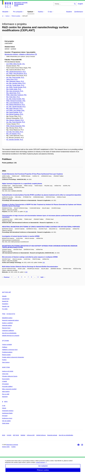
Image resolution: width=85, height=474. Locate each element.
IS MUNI (9, 435)
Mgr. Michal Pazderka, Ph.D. (14, 114)
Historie (4, 408)
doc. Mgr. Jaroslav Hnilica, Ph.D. (16, 83)
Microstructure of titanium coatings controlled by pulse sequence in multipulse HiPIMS (30, 257)
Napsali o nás (5, 306)
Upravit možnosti (41, 463)
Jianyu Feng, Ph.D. (12, 79)
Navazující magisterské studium (10, 320)
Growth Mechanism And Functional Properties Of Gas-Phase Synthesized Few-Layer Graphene (32, 174)
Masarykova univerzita (12, 444)
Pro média (4, 309)
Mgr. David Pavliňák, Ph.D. (14, 112)
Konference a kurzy (7, 418)
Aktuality (4, 296)
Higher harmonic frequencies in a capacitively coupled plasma (22, 183)
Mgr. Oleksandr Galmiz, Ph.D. (15, 81)
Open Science (6, 362)
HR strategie (5, 384)
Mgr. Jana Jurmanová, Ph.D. (14, 91)
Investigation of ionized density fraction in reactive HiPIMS (21, 236)
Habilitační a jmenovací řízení (10, 349)
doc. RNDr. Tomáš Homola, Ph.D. (16, 87)
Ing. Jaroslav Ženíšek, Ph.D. (14, 139)
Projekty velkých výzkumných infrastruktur (13, 357)
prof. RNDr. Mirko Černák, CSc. (15, 64)
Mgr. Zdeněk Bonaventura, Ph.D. (16, 71)
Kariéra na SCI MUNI (7, 371)
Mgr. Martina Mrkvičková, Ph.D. (15, 104)
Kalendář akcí (5, 298)
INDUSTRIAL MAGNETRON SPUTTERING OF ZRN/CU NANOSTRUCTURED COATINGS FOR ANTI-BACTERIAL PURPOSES (41, 226)
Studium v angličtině (7, 323)
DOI (27, 211)
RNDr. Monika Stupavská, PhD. (15, 126)
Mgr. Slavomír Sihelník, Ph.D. (15, 120)
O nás (5, 402)
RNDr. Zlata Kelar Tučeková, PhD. (16, 95)
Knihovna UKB (30, 435)
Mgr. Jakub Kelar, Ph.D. (13, 93)
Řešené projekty (6, 354)
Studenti (69, 12)
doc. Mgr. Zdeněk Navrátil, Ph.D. (16, 106)
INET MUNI (16, 435)
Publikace (4, 347)
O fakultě (4, 381)
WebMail (23, 435)
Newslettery (5, 303)
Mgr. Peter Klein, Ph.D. (13, 97)
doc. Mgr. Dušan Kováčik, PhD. (15, 99)
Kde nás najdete (6, 420)
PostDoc (4, 359)
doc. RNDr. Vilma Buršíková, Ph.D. (16, 73)
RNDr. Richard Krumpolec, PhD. (16, 100)
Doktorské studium (7, 325)
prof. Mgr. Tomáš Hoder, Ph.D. (15, 85)
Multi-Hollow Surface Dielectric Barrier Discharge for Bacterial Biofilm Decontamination (30, 266)
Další (43, 277)
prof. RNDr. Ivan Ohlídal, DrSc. (15, 110)
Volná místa (5, 373)
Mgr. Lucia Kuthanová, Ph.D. (14, 102)
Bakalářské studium (7, 318)
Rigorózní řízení (6, 328)
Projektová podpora (7, 352)
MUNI (3, 435)
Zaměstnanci (78, 12)
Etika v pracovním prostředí (9, 389)
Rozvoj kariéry (6, 379)
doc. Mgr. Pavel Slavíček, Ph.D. (15, 122)
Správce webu (6, 446)
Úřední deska (5, 423)
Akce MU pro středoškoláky (9, 333)
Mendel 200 (5, 301)
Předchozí (5, 277)
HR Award (4, 415)
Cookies (13, 446)
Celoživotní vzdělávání (8, 330)
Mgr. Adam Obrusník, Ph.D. (14, 108)
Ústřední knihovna (41, 435)
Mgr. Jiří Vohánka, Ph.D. (13, 133)
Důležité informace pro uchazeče (10, 335)
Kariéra (6, 367)
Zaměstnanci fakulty (7, 413)
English (80, 4)
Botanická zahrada (52, 435)
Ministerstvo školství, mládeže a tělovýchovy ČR (21, 54)
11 (38, 277)
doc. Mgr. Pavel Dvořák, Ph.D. (15, 77)
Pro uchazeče (8, 314)
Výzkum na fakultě (7, 344)
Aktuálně (6, 292)
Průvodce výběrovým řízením (9, 376)
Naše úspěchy (6, 391)
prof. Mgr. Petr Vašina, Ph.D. (14, 131)
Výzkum (5, 341)
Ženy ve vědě (5, 394)
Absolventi (5, 396)
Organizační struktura (7, 410)
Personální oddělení (7, 386)
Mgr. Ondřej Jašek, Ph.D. (13, 89)
